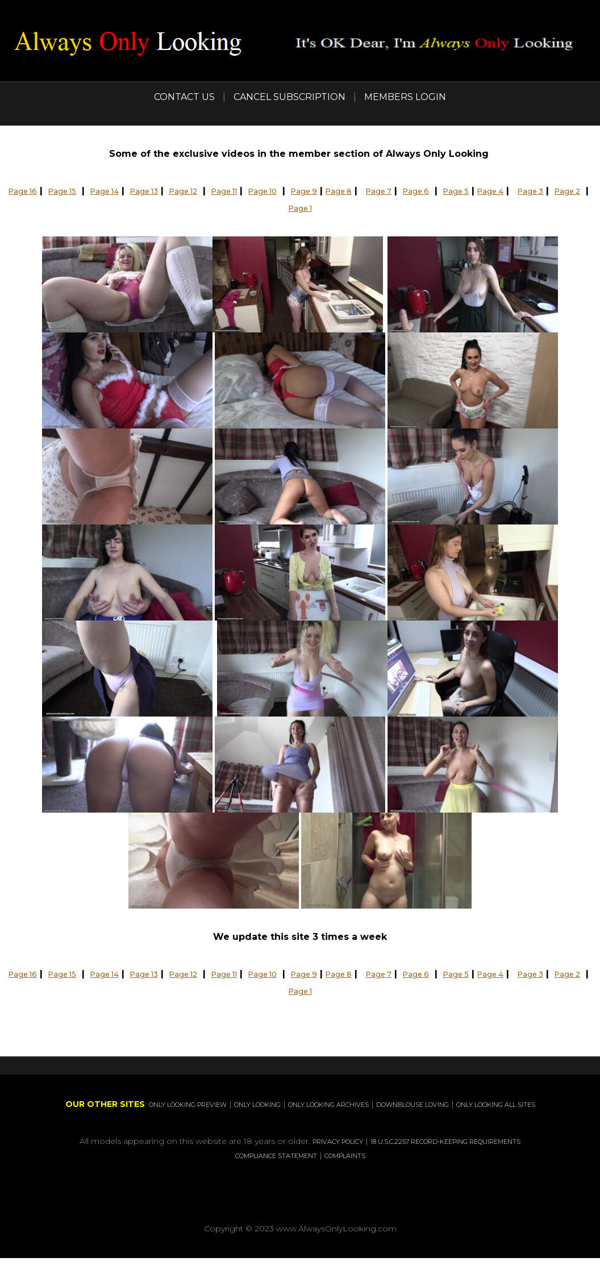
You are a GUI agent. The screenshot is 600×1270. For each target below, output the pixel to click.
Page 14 (125, 190)
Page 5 (541, 190)
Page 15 (75, 190)
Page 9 (363, 190)
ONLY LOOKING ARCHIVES (401, 1104)
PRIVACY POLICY (346, 1154)
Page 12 (220, 190)
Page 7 (451, 190)
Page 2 (310, 207)
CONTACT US (184, 96)
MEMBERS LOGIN (405, 96)
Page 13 (172, 190)
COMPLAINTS (394, 1168)
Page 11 (268, 190)
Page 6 (495, 190)
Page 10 (315, 190)
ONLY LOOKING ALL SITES (320, 1118)
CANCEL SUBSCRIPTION (289, 96)
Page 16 (28, 190)
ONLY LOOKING (305, 1104)
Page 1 (355, 207)
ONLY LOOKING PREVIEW (209, 1104)
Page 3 (266, 207)
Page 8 (404, 190)
